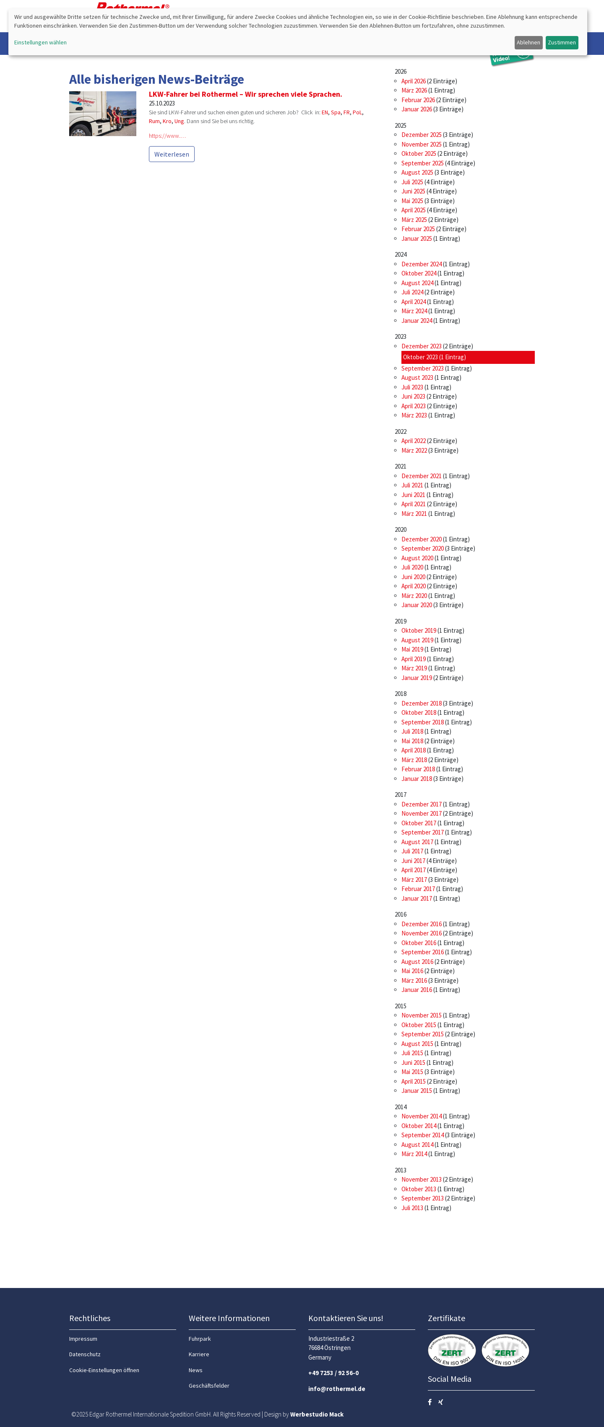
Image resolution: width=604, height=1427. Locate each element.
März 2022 (414, 450)
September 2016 (422, 952)
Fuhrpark (200, 1338)
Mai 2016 (412, 971)
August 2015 (417, 1044)
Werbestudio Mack (317, 1414)
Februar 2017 (418, 889)
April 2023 (413, 406)
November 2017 (421, 813)
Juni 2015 (413, 1062)
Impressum (83, 1338)
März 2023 (414, 415)
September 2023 (422, 368)
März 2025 (414, 220)
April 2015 (413, 1081)
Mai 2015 (412, 1072)
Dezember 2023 (421, 346)
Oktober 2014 (418, 1126)
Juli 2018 (412, 731)
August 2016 (417, 962)
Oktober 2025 (418, 153)
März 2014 (414, 1154)
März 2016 (414, 980)
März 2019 (414, 668)
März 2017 (414, 880)
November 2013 (421, 1179)
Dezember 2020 (421, 539)
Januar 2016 (416, 990)
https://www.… (167, 135)
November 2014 (421, 1116)
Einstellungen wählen (40, 42)
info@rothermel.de (336, 1389)
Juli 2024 (412, 292)
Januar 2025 (416, 238)
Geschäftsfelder (209, 1385)
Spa (336, 112)
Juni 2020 (413, 577)
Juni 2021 (413, 495)
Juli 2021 (412, 485)
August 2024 (417, 283)
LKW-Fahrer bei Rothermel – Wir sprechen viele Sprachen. (245, 94)
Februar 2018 (418, 769)
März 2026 (414, 90)
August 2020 (417, 558)
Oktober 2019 (418, 630)
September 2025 (422, 163)
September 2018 (422, 722)
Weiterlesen (171, 154)
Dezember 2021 (421, 476)
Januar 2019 (416, 678)
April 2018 (413, 750)
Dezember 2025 (421, 135)
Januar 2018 (416, 779)
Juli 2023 (412, 387)
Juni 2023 (413, 396)
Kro (167, 121)
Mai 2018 (412, 741)
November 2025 (421, 144)
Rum (154, 121)
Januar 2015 (416, 1091)
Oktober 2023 (420, 357)
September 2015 (422, 1034)
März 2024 (414, 311)
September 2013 (422, 1198)
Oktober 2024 (418, 273)
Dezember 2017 (421, 804)
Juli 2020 (412, 567)
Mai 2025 (412, 201)
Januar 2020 (416, 605)
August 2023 (417, 377)
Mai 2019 (412, 649)
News (196, 1370)
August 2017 (417, 842)
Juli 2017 (412, 851)
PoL (357, 112)
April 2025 (413, 210)
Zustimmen (562, 42)
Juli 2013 (412, 1208)
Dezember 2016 (421, 924)
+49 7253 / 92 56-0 (333, 1373)
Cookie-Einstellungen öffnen (104, 1370)
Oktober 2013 (418, 1189)
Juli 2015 (412, 1053)
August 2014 (417, 1145)
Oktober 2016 (418, 943)
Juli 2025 (412, 182)
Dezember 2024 (421, 264)
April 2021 (413, 504)
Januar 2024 (416, 321)
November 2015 (421, 1015)
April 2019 (413, 659)
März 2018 (414, 760)
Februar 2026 (418, 100)
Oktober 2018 (418, 712)
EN (325, 112)
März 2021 (414, 514)
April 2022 (413, 441)
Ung (179, 121)
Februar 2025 (418, 229)
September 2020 (422, 548)
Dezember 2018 (421, 703)
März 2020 (414, 596)
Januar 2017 (416, 898)
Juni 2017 (413, 861)
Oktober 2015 (418, 1025)
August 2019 (417, 640)
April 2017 (413, 870)
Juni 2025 (413, 191)
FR (347, 112)
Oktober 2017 (418, 823)
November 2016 (421, 933)
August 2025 (417, 172)
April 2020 (413, 586)
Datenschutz (85, 1354)
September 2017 (422, 832)
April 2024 (413, 302)
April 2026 (413, 81)
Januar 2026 (416, 109)
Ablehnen (528, 42)
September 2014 (422, 1135)
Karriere (199, 1354)
